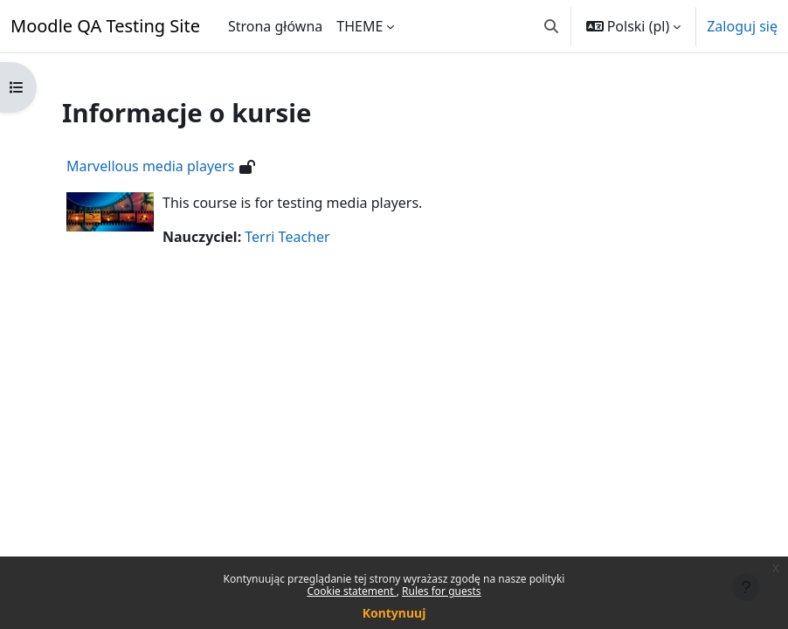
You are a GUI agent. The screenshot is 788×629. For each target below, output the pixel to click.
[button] (551, 26)
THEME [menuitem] (359, 26)
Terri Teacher (287, 236)
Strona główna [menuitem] (275, 26)
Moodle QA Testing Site (105, 26)
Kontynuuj (394, 613)
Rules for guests (441, 591)
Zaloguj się (742, 26)
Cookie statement (351, 591)
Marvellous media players (150, 166)
